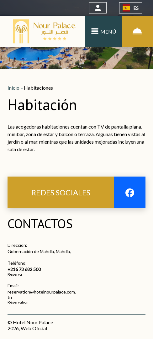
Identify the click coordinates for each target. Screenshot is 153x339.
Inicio (14, 88)
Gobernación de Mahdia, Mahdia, (39, 251)
